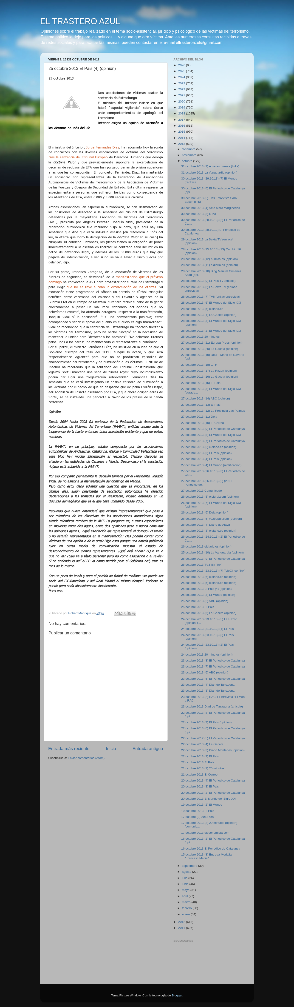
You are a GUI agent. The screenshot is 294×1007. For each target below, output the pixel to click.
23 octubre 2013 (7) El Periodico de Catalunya (213, 666)
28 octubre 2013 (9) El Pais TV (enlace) (208, 280)
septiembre (190, 865)
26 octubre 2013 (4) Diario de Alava (205, 524)
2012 (182, 922)
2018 (182, 113)
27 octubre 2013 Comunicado (201, 490)
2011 (182, 928)
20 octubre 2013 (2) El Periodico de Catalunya (213, 792)
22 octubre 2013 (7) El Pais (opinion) (206, 722)
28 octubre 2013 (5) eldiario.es (202, 309)
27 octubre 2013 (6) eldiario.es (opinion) (208, 447)
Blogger (177, 995)
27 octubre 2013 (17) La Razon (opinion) (209, 370)
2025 (182, 71)
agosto (187, 871)
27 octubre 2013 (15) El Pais (200, 383)
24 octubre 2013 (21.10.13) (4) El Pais (207, 628)
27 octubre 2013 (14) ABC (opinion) (205, 398)
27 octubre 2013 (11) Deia (199, 416)
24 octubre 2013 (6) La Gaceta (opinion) (208, 613)
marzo (186, 902)
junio (185, 884)
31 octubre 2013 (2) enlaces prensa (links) (210, 166)
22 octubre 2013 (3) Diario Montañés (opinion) (213, 750)
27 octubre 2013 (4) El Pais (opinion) (206, 459)
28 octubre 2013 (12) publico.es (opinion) (209, 259)
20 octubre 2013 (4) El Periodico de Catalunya (213, 780)
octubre (187, 161)
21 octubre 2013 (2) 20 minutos (202, 768)
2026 (182, 65)
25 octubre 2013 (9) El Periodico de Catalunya (213, 558)
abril (185, 896)
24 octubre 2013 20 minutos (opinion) (207, 654)
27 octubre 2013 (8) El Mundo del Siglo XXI (211, 434)
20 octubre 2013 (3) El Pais (200, 786)
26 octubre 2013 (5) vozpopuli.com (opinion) (211, 518)
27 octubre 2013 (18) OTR (199, 364)
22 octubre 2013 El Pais (197, 762)
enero (186, 914)
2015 (182, 131)
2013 (182, 143)
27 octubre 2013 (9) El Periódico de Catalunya (213, 429)
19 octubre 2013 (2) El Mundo (201, 804)
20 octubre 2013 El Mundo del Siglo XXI (208, 798)
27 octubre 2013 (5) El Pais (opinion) (206, 453)
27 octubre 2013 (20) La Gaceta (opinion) (209, 349)
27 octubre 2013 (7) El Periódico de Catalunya (213, 441)
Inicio (111, 748)
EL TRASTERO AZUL (80, 21)
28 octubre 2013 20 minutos (200, 336)
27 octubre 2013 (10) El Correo (202, 423)
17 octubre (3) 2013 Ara (197, 817)
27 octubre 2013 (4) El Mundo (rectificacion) (211, 465)
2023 (182, 83)
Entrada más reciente (69, 748)
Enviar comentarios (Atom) (86, 758)
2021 (182, 95)
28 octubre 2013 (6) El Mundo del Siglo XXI (211, 302)
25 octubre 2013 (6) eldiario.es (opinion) (208, 577)
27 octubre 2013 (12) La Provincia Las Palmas (213, 410)
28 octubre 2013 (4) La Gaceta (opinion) (208, 315)
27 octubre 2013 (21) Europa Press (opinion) (212, 342)
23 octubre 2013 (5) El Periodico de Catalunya (213, 678)
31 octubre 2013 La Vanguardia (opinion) (209, 172)
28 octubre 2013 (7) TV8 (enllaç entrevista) (210, 296)
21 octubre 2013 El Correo (199, 774)
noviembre (189, 155)
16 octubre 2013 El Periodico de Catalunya (210, 848)
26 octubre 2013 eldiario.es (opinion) (206, 546)
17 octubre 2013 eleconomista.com (205, 832)
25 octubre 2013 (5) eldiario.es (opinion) (208, 583)
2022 (182, 89)
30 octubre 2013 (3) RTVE (199, 214)
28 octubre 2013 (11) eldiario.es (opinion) (209, 265)
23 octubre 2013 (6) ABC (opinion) (204, 672)
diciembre (189, 149)
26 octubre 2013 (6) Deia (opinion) (205, 512)
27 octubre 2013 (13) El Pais (200, 404)
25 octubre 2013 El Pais (197, 607)
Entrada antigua (148, 748)
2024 (182, 77)
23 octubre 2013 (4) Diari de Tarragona (208, 684)
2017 (182, 119)
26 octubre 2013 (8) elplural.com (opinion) (210, 496)
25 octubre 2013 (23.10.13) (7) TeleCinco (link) (213, 570)
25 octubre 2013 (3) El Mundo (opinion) (208, 594)
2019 (182, 107)
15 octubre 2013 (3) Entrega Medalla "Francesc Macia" (206, 856)
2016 (182, 125)
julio (185, 878)
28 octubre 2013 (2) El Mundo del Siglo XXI (211, 330)
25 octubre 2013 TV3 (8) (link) (201, 564)
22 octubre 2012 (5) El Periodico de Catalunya (213, 738)
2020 (182, 101)
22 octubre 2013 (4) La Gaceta (202, 744)
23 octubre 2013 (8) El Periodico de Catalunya (213, 660)
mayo (186, 890)
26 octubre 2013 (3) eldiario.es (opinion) (208, 530)
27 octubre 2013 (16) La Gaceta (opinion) (209, 376)
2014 (182, 138)
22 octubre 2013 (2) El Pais (200, 756)
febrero (187, 908)
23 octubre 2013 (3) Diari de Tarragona (208, 690)
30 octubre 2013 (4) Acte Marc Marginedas (210, 208)
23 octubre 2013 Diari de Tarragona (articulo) (212, 706)
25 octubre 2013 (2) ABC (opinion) (204, 601)
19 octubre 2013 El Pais (197, 811)
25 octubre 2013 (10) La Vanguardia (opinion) (212, 552)
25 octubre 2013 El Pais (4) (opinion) (206, 589)
